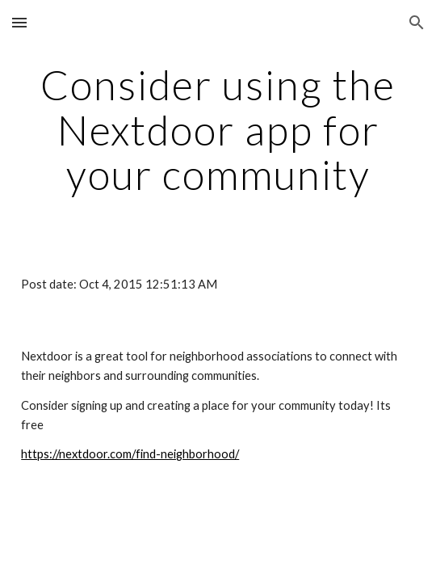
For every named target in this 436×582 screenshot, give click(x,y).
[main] (218, 130)
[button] (19, 22)
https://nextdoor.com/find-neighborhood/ (130, 454)
